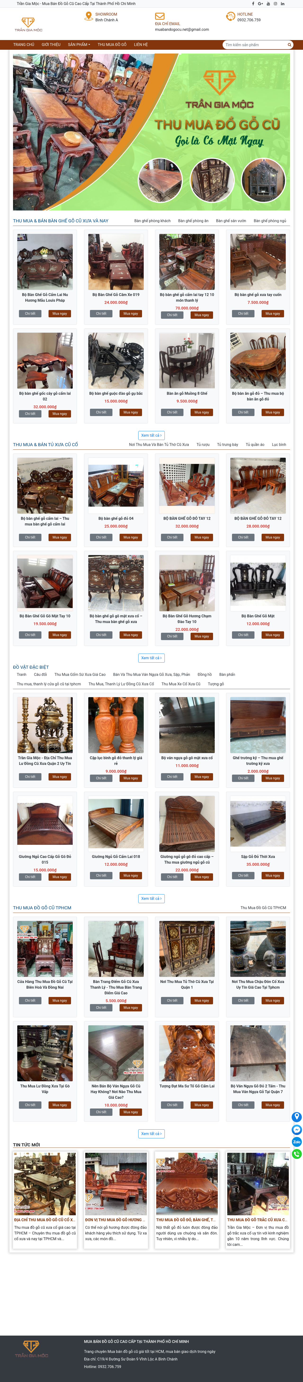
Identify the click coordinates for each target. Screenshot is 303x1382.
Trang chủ (24, 44)
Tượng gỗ (216, 684)
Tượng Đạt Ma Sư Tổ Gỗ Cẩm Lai (187, 1086)
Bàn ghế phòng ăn (193, 221)
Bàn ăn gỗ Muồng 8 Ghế (187, 393)
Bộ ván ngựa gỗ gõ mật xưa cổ (187, 758)
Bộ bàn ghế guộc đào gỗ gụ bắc (116, 393)
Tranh (21, 674)
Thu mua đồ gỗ (112, 44)
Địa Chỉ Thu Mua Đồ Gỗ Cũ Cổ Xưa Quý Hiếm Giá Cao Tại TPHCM (73, 1220)
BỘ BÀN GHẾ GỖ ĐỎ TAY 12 (187, 518)
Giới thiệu (51, 44)
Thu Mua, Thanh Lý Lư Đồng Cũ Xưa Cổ (121, 684)
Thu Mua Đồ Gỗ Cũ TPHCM (42, 908)
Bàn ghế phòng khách (152, 221)
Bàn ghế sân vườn (231, 221)
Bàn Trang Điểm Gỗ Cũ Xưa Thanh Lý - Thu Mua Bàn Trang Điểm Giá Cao (116, 987)
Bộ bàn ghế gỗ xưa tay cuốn (258, 294)
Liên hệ (141, 44)
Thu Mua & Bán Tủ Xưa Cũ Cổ (45, 444)
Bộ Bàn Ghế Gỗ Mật (257, 616)
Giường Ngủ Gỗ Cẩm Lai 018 (116, 856)
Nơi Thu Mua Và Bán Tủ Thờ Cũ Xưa (159, 444)
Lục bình (279, 444)
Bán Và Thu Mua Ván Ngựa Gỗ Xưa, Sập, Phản (151, 674)
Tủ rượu (202, 444)
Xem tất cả (151, 435)
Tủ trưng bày (227, 444)
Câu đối (40, 674)
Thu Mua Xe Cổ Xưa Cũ (180, 684)
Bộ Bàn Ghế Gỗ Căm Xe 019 (116, 294)
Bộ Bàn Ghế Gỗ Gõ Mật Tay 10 (45, 616)
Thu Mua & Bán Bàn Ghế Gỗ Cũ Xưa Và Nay (60, 221)
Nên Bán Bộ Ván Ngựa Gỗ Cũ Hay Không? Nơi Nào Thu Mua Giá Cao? (116, 1092)
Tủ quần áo (255, 444)
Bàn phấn (227, 674)
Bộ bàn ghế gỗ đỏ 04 (116, 518)
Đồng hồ (205, 674)
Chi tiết (30, 313)
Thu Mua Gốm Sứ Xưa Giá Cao (80, 674)
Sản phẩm (77, 44)
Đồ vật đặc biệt (31, 667)
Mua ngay (60, 313)
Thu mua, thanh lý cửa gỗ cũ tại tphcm (49, 684)
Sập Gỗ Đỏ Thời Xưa (258, 856)
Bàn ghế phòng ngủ (270, 221)
